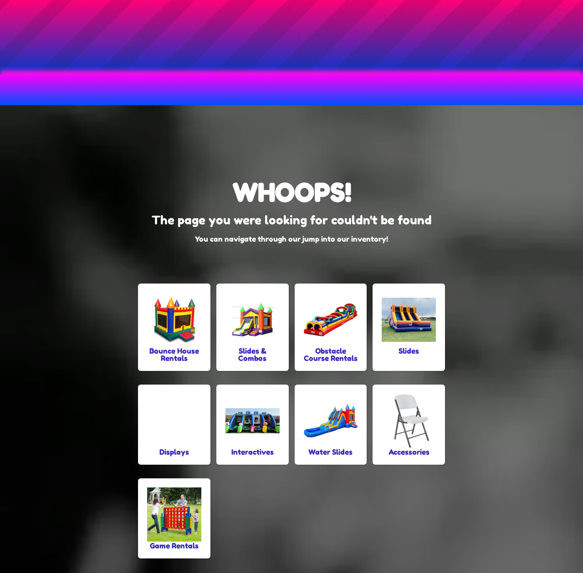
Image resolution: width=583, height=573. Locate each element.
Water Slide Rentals (424, 90)
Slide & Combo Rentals (321, 90)
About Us (505, 90)
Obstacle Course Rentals (209, 90)
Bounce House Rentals (99, 90)
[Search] (194, 49)
